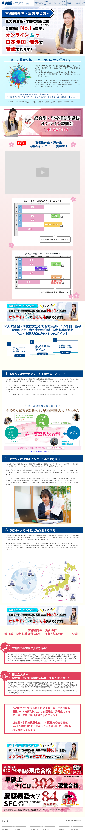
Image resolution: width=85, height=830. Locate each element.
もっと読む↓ (19, 355)
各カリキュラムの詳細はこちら (42, 451)
